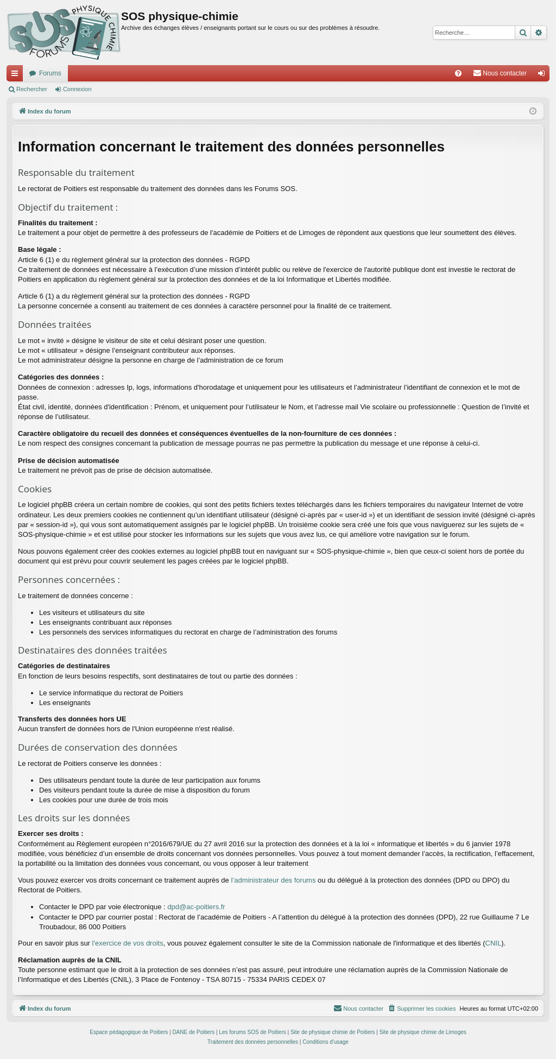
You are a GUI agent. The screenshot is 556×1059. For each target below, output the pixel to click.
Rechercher (31, 89)
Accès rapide (17, 75)
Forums (50, 73)
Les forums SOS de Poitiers (252, 1032)
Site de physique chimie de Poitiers (332, 1032)
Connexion (77, 89)
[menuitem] (458, 73)
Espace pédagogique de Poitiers (129, 1032)
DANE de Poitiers (193, 1032)
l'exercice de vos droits (127, 943)
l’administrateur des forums (273, 880)
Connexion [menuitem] (543, 75)
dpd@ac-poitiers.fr (196, 907)
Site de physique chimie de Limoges (423, 1032)
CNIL (493, 943)
